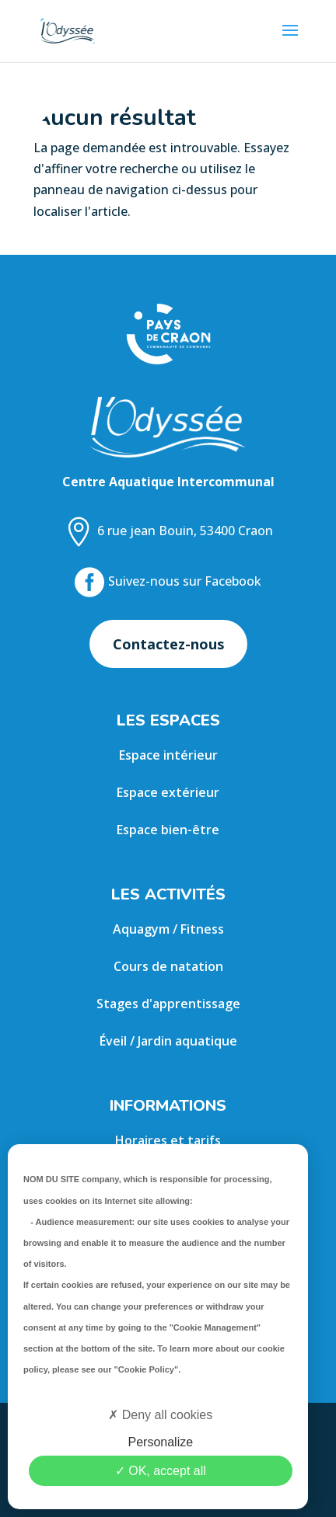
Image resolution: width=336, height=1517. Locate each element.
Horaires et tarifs (168, 1140)
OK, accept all (160, 1470)
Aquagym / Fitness (168, 929)
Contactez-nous (168, 644)
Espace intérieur (168, 755)
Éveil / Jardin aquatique (168, 1040)
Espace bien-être (168, 829)
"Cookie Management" (215, 1327)
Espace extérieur (168, 792)
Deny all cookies (160, 1414)
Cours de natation (168, 966)
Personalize (160, 1442)
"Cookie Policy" (146, 1369)
